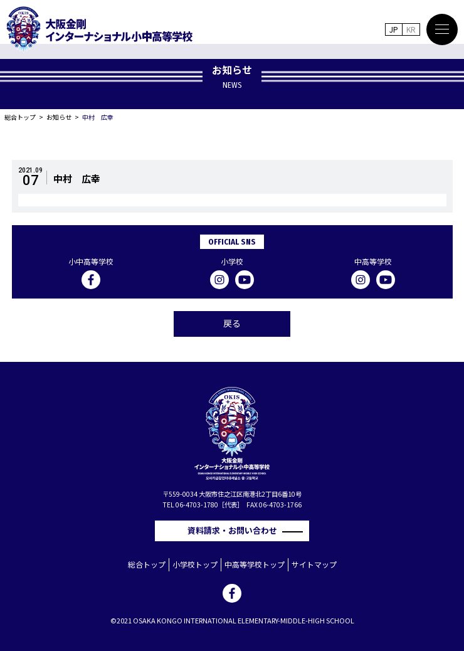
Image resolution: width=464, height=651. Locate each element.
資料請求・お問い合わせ (236, 530)
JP (393, 29)
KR (411, 29)
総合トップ (20, 117)
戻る (232, 323)
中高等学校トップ (254, 564)
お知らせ (58, 117)
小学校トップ (195, 564)
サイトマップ (314, 564)
